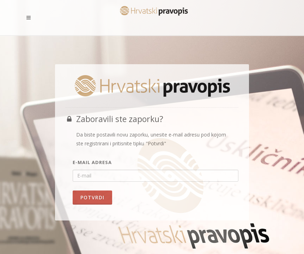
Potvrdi (92, 197)
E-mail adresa (92, 162)
